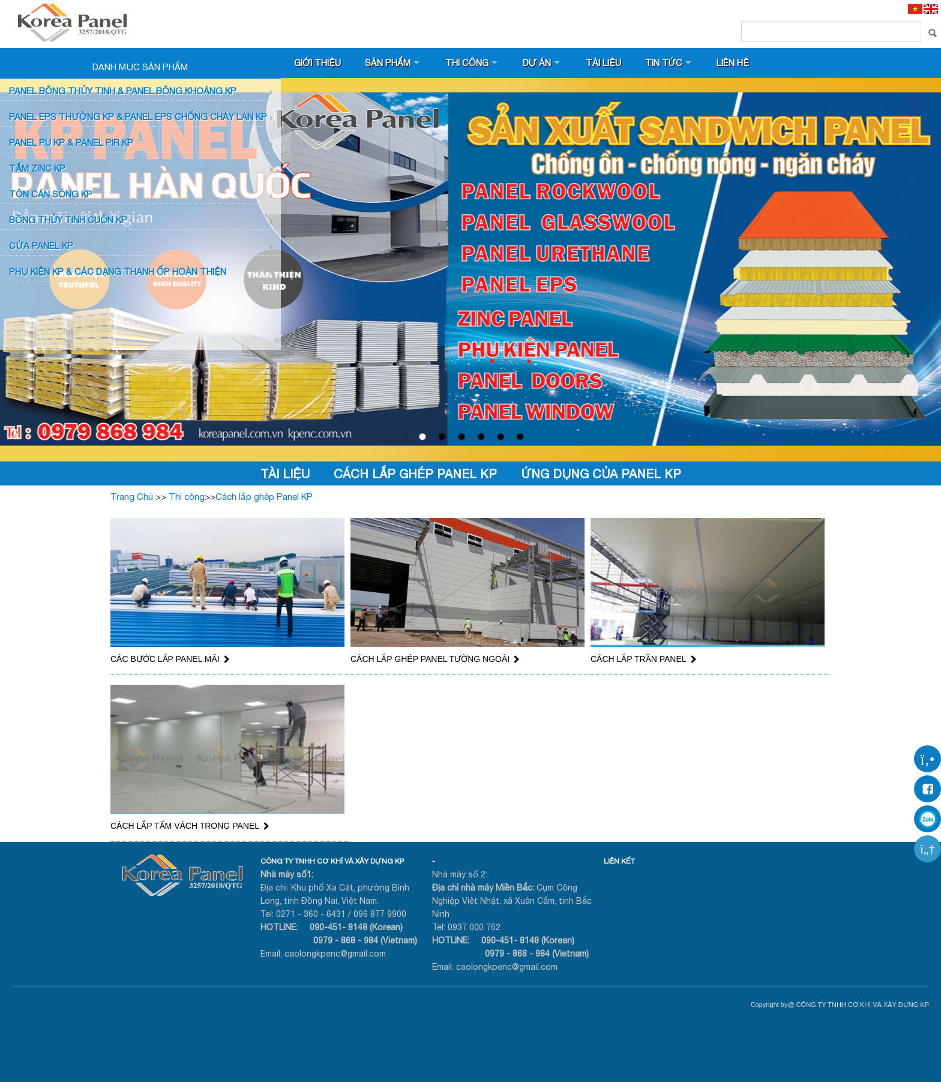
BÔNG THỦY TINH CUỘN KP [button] (68, 220)
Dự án (538, 63)
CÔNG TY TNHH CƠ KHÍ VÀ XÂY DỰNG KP (332, 861)
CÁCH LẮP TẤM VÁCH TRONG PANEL (189, 826)
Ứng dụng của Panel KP (601, 474)
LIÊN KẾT (619, 861)
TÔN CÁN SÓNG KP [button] (50, 194)
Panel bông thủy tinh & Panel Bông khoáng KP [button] (122, 91)
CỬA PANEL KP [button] (41, 246)
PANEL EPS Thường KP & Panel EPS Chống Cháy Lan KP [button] (138, 117)
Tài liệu (605, 63)
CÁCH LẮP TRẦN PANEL (643, 659)
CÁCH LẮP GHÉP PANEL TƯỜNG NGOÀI (434, 659)
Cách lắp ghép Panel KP (415, 474)
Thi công (468, 63)
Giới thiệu (317, 63)
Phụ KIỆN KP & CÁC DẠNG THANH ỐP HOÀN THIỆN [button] (117, 271)
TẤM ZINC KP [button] (37, 168)
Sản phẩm (388, 63)
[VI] (915, 9)
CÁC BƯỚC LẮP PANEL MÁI (169, 659)
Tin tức (666, 63)
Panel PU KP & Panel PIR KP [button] (71, 142)
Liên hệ (735, 63)
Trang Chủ (131, 496)
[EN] (931, 9)
